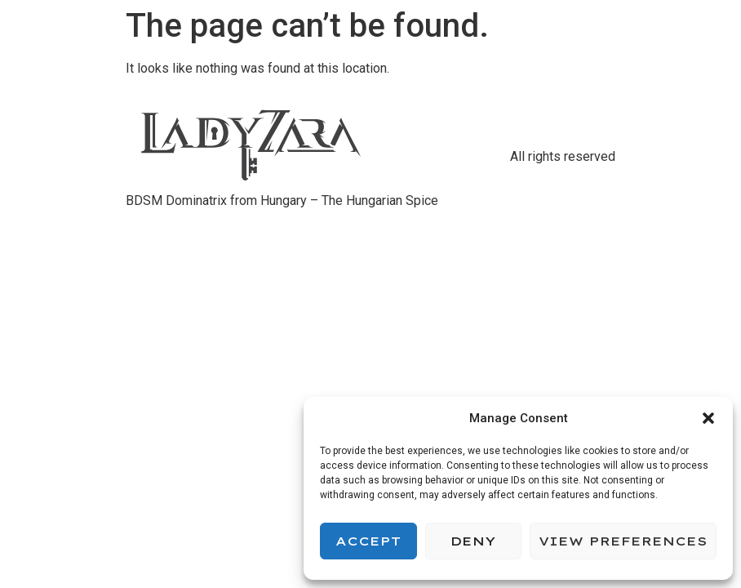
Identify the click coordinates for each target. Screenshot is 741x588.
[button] (708, 418)
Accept (368, 541)
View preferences (623, 541)
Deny (472, 541)
